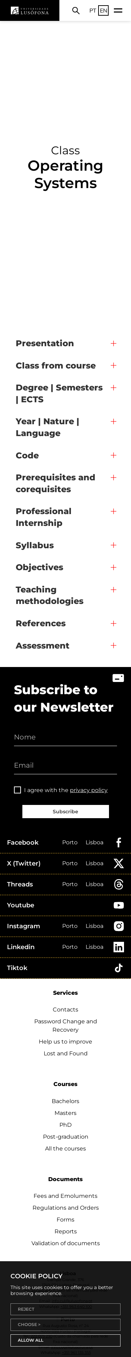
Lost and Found (66, 1053)
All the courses (65, 1148)
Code (27, 455)
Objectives (39, 567)
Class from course (56, 365)
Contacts (65, 1009)
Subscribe (65, 811)
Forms (65, 1219)
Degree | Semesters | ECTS (59, 393)
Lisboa (94, 842)
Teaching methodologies (49, 595)
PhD (65, 1125)
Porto (70, 842)
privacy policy (89, 790)
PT (92, 10)
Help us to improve (65, 1041)
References (41, 623)
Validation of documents (65, 1243)
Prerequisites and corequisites (55, 483)
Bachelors (65, 1101)
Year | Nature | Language (47, 427)
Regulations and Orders (65, 1207)
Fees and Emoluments (65, 1196)
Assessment (43, 646)
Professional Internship (44, 517)
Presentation (45, 343)
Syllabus (35, 545)
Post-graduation (65, 1136)
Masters (65, 1113)
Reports (65, 1231)
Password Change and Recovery (65, 1025)
